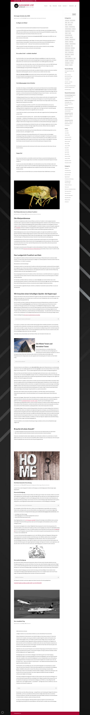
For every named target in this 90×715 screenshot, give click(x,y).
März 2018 (67, 154)
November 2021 (68, 137)
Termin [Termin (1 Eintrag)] (66, 56)
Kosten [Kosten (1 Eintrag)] (70, 33)
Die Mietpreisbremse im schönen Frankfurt (25, 212)
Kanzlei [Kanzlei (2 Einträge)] (66, 33)
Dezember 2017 (68, 160)
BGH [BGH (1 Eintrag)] (68, 22)
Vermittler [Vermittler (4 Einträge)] (66, 60)
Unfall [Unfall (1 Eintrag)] (69, 56)
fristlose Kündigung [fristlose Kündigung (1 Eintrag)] (68, 28)
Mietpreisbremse (30, 214)
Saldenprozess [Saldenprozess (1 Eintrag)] (67, 50)
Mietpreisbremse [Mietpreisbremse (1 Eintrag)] (72, 39)
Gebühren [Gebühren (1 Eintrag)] (73, 28)
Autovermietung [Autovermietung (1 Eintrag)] (72, 20)
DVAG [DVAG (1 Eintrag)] (66, 24)
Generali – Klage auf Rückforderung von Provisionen (69, 116)
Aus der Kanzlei (68, 172)
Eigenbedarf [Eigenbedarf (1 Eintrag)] (70, 24)
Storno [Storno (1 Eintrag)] (66, 52)
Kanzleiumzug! (68, 89)
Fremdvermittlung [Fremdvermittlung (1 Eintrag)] (72, 26)
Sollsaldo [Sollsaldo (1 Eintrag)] (72, 50)
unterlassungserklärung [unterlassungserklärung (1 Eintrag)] (68, 58)
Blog (50, 5)
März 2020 (67, 143)
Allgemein (67, 168)
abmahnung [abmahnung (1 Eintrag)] (67, 20)
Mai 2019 (67, 147)
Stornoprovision (68, 191)
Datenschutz (71, 5)
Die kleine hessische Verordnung (23, 482)
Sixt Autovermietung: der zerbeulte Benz (70, 97)
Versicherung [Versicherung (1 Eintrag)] (71, 60)
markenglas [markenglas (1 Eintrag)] (67, 39)
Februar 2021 (67, 141)
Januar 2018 (67, 158)
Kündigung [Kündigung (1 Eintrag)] (67, 37)
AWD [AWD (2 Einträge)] (66, 22)
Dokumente (55, 5)
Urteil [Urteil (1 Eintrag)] (74, 58)
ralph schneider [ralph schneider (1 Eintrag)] (67, 45)
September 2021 (68, 139)
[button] (2, 712)
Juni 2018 (67, 149)
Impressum (65, 5)
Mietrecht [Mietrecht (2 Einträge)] (66, 41)
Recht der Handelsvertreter (31, 18)
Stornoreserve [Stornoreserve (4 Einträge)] (67, 54)
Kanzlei (45, 5)
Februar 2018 (67, 156)
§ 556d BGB (17, 227)
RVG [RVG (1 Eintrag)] (71, 45)
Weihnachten (67, 199)
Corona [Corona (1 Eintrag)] (72, 22)
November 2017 (68, 162)
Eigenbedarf (29, 485)
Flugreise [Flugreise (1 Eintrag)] (66, 26)
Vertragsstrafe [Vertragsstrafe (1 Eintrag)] (67, 62)
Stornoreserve (67, 193)
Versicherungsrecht (68, 195)
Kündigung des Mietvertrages (36, 485)
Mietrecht (35, 214)
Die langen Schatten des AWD (22, 16)
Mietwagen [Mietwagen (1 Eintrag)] (67, 43)
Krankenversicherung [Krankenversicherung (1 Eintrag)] (68, 35)
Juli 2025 (66, 130)
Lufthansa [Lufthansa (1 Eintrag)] (71, 37)
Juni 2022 (67, 132)
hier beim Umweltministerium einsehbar (32, 314)
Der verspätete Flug (19, 621)
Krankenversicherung (69, 178)
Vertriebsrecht (39, 18)
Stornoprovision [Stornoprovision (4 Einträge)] (70, 52)
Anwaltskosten (68, 170)
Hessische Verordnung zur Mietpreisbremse (32, 248)
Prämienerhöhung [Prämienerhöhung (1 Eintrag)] (72, 43)
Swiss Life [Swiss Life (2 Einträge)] (72, 54)
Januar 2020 (67, 145)
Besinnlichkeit (67, 174)
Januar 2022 (67, 135)
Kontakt (59, 5)
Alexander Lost (18, 18)
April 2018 (67, 152)
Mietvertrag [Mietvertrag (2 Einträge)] (71, 41)
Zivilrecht (44, 18)
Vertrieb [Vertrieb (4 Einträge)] (72, 62)
